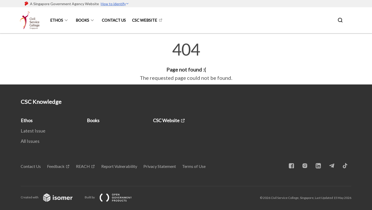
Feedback (56, 166)
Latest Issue (33, 131)
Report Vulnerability (119, 166)
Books (82, 20)
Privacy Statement (159, 166)
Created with (51, 197)
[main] (186, 61)
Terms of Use (194, 166)
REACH (83, 166)
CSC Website (144, 20)
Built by (112, 197)
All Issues (30, 141)
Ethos (56, 20)
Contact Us (114, 20)
